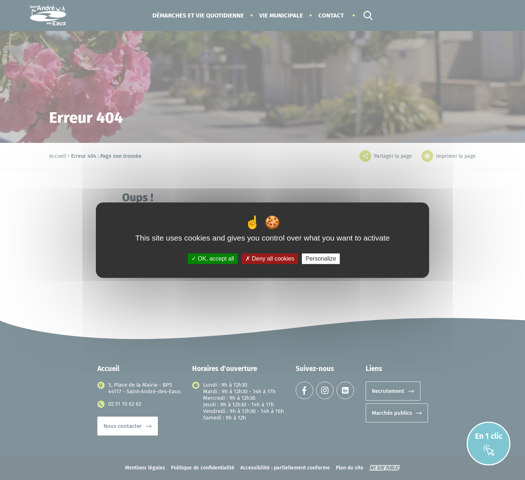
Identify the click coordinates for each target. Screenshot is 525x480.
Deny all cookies (269, 258)
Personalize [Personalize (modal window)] (321, 258)
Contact (331, 15)
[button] (198, 15)
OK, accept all (212, 258)
